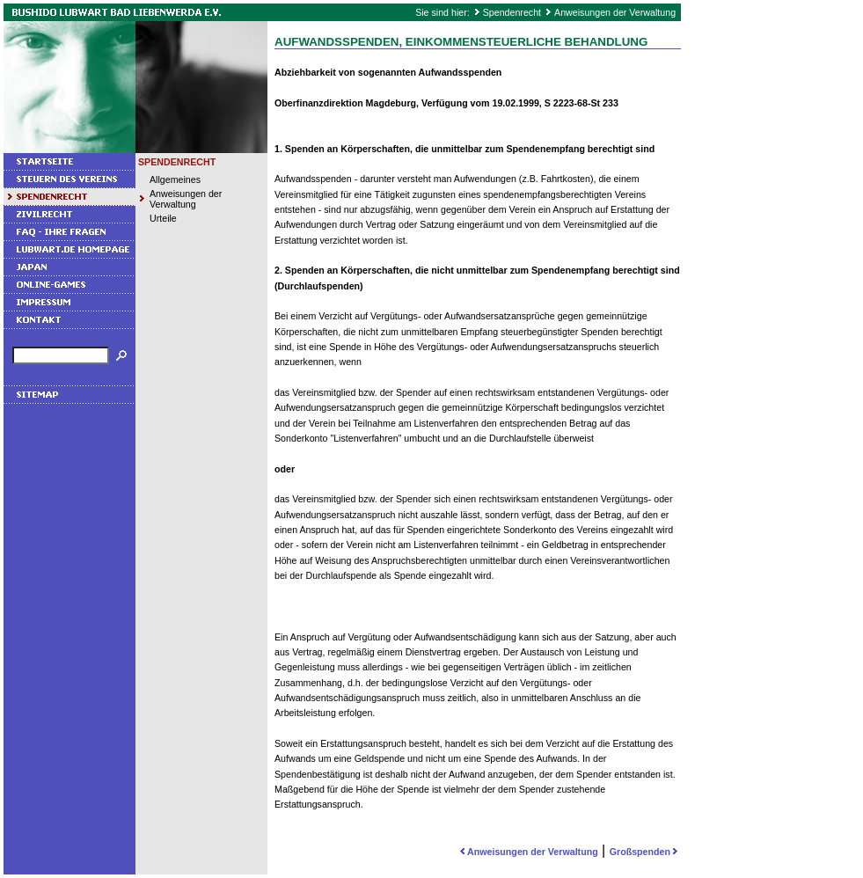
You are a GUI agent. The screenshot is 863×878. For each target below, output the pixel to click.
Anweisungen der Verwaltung (615, 12)
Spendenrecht (512, 12)
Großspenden (645, 851)
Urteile (163, 218)
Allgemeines (175, 179)
